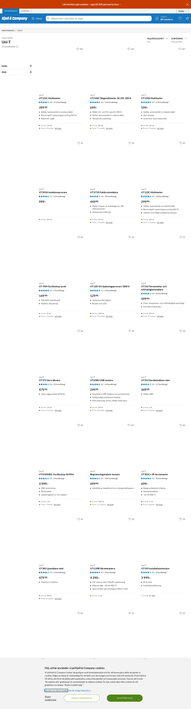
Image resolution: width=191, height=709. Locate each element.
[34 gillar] (131, 327)
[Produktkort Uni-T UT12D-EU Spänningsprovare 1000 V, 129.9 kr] (112, 252)
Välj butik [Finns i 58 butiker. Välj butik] (109, 406)
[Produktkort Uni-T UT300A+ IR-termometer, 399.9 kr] (61, 628)
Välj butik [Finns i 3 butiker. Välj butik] (159, 500)
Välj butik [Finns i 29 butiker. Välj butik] (160, 124)
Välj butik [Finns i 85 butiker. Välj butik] (57, 594)
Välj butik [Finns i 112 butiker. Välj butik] (110, 500)
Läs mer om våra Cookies (56, 690)
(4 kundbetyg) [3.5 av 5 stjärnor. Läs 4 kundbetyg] (58, 474)
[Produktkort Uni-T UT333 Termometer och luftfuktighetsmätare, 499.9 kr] (163, 252)
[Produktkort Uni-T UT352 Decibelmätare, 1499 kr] (112, 628)
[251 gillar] (80, 44)
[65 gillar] (182, 139)
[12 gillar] (131, 609)
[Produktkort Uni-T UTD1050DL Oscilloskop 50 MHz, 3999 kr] (61, 440)
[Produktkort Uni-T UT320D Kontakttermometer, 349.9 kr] (163, 628)
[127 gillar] (182, 44)
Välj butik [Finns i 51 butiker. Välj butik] (57, 406)
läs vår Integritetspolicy (79, 690)
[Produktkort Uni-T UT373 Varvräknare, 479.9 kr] (61, 346)
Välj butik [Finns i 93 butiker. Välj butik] (109, 312)
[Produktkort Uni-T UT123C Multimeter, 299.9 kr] (163, 158)
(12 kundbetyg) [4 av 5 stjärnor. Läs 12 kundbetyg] (59, 380)
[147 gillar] (131, 421)
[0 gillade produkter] (180, 18)
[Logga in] (164, 18)
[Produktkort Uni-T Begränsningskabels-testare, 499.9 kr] (112, 440)
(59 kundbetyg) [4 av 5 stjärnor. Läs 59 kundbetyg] (111, 192)
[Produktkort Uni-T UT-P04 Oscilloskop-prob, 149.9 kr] (61, 252)
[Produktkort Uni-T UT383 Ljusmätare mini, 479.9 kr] (61, 534)
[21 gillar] (80, 515)
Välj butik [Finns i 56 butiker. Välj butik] (160, 312)
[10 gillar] (131, 515)
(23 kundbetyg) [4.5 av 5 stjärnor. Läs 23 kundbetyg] (59, 192)
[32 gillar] (80, 233)
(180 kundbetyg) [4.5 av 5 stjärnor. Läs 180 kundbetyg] (162, 192)
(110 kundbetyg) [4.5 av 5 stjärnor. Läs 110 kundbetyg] (162, 98)
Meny (36, 18)
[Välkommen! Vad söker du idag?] (100, 18)
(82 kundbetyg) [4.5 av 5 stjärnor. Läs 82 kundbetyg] (162, 474)
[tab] (10, 11)
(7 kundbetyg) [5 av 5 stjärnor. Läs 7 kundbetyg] (58, 286)
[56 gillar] (131, 139)
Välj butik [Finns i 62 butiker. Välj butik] (160, 218)
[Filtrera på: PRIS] (17, 68)
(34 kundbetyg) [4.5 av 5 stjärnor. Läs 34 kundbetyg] (111, 380)
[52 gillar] (80, 139)
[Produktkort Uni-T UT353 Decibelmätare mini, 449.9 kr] (163, 346)
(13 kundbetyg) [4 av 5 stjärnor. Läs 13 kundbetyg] (59, 568)
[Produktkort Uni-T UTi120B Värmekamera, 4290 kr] (112, 534)
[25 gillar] (182, 609)
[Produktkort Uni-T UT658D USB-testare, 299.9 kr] (112, 346)
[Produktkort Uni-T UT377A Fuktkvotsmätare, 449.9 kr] (112, 158)
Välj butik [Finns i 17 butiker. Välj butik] (109, 218)
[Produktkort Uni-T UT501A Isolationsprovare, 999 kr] (61, 158)
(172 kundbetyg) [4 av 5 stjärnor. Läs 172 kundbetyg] (59, 98)
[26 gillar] (80, 327)
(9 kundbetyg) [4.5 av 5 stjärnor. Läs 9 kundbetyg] (110, 568)
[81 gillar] (80, 609)
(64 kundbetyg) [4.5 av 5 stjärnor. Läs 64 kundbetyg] (111, 286)
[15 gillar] (182, 233)
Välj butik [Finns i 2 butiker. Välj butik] (56, 500)
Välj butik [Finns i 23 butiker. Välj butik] (57, 312)
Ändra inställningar (50, 698)
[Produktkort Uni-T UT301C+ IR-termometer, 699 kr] (163, 440)
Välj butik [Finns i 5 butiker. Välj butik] (159, 406)
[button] (17, 42)
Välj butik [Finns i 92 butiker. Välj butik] (109, 124)
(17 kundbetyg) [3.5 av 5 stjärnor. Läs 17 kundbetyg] (162, 380)
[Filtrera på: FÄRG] (17, 62)
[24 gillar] (182, 327)
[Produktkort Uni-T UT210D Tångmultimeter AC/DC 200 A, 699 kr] (112, 64)
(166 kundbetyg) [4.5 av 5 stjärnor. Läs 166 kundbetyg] (111, 98)
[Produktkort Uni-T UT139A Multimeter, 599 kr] (163, 64)
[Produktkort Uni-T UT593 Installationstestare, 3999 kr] (163, 534)
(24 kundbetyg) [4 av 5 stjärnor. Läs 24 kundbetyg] (162, 289)
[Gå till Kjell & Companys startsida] (15, 18)
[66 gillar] (182, 421)
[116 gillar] (131, 44)
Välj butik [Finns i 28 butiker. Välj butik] (57, 124)
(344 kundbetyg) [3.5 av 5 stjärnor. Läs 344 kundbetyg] (111, 474)
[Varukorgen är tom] (187, 18)
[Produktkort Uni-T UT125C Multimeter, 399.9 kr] (61, 64)
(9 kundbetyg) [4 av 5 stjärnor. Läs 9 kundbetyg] (161, 568)
